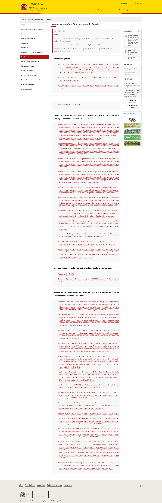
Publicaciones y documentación (31, 80)
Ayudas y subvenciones (28, 38)
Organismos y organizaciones (30, 61)
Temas (23, 25)
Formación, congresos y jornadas (31, 52)
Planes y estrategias (27, 70)
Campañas (24, 43)
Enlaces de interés (26, 89)
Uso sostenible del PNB (66, 274)
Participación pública (27, 66)
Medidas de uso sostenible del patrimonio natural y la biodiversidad (77, 45)
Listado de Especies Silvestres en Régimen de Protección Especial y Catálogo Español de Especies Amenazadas (83, 40)
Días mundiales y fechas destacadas (32, 29)
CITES (56, 35)
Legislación (49, 19)
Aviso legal (68, 485)
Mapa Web (41, 485)
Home (24, 19)
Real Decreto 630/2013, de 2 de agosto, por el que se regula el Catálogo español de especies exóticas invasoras (88, 79)
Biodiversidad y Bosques (35, 19)
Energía (100, 10)
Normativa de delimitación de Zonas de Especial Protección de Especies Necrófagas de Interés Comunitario (83, 50)
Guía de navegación (54, 485)
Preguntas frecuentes (28, 84)
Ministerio (93, 10)
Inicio (21, 485)
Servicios (136, 10)
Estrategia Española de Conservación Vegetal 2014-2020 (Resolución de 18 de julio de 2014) (88, 280)
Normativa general (60, 31)
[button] (117, 10)
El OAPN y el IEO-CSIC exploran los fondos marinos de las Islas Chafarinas (130, 71)
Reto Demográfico (125, 10)
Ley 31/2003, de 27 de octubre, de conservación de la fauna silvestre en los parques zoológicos (88, 86)
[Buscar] (138, 4)
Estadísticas (24, 48)
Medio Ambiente (110, 10)
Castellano (123, 4)
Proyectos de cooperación (29, 75)
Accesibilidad (30, 485)
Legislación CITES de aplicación (69, 105)
